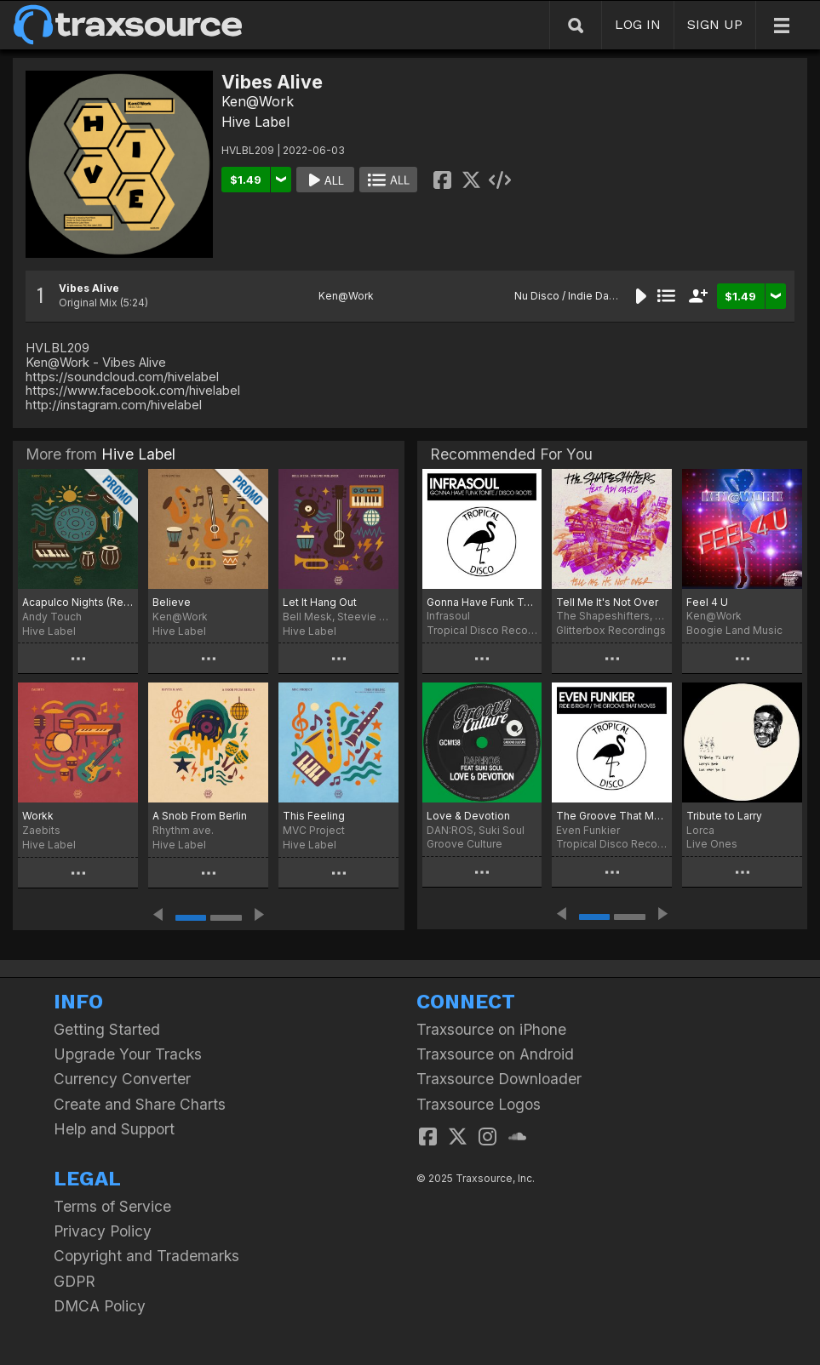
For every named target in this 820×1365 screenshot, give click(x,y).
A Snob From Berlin (199, 815)
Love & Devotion (468, 815)
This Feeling (314, 815)
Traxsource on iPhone (491, 1029)
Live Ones (711, 843)
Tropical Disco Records (482, 630)
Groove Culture (464, 843)
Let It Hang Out (320, 602)
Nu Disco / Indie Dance (571, 295)
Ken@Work (257, 101)
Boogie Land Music (734, 630)
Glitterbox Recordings (611, 630)
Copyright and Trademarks (146, 1256)
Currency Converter (122, 1079)
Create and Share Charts (140, 1104)
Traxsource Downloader (499, 1079)
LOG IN (638, 24)
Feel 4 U (707, 602)
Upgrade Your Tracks (128, 1054)
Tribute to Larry (724, 815)
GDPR (74, 1281)
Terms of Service (112, 1206)
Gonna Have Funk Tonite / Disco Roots (482, 602)
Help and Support (114, 1129)
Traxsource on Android (495, 1054)
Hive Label (255, 121)
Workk (38, 815)
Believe (171, 602)
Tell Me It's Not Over (607, 602)
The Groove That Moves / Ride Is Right (612, 815)
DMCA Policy (100, 1306)
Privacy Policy (103, 1231)
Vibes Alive (89, 288)
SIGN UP (715, 24)
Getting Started (107, 1029)
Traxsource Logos (478, 1104)
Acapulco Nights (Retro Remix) (78, 602)
